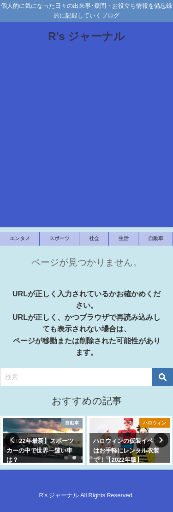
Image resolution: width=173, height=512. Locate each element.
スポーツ (59, 238)
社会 (94, 238)
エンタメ (20, 238)
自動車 (155, 238)
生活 (124, 238)
